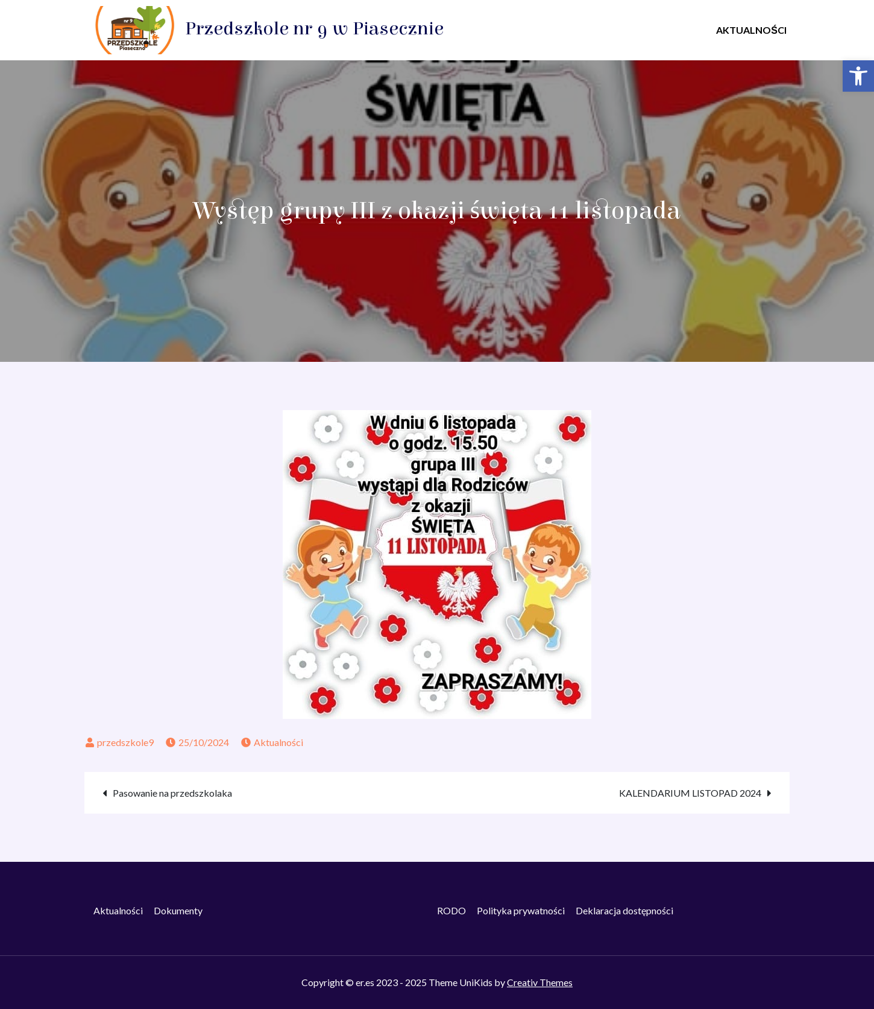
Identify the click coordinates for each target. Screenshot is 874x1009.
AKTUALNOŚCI (751, 30)
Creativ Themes (540, 982)
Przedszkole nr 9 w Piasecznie (314, 28)
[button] (858, 76)
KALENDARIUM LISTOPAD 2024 (690, 793)
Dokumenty (178, 910)
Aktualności (278, 742)
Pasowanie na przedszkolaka (172, 793)
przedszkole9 (125, 742)
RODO (451, 910)
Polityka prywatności (521, 910)
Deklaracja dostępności (624, 910)
